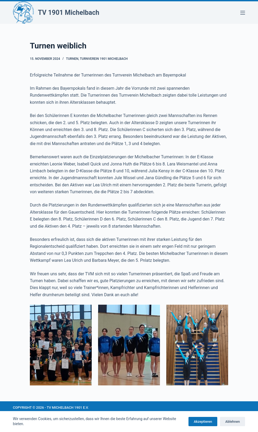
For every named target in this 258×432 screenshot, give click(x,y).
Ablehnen (232, 422)
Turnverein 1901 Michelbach (104, 59)
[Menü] (242, 12)
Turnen (72, 59)
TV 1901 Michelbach (68, 12)
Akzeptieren (203, 422)
